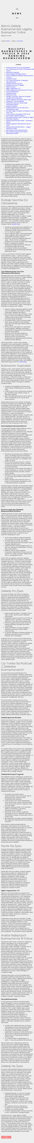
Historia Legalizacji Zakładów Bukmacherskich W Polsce (19, 76)
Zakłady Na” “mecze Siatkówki (15, 101)
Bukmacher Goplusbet (12, 72)
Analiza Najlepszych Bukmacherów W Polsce (19, 90)
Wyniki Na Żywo (11, 87)
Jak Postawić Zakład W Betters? (15, 116)
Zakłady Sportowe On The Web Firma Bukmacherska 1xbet (17, 108)
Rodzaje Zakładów (11, 106)
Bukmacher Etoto (11, 95)
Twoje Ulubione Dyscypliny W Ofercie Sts (18, 114)
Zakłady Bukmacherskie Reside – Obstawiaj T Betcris (19, 121)
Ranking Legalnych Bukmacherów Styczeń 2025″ (18, 124)
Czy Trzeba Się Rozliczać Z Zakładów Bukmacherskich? (17, 81)
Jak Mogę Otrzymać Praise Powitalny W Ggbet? (20, 117)
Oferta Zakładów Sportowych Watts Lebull (18, 99)
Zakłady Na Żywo (11, 93)
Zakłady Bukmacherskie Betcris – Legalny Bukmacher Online (18, 127)
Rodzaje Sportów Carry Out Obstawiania (18, 67)
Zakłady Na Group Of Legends (15, 85)
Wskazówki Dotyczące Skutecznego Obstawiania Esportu (16, 103)
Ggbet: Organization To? (13, 88)
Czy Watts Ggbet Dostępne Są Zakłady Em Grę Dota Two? (20, 111)
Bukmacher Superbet (12, 119)
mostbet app (22, 362)
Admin (8, 41)
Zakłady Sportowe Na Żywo (14, 83)
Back (6, 1137)
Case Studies (19, 41)
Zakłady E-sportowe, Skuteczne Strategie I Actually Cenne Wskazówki (18, 97)
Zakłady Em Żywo (11, 79)
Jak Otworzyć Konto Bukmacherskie (16, 130)
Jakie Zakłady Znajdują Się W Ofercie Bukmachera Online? (17, 132)
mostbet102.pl (16, 224)
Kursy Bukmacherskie (12, 91)
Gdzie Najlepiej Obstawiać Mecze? (16, 74)
